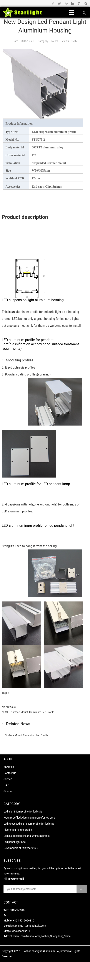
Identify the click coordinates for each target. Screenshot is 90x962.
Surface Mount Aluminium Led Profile (32, 712)
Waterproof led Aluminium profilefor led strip (29, 817)
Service (7, 779)
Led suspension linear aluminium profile (26, 835)
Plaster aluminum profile (17, 829)
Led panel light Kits (14, 841)
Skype (85, 3)
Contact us (9, 773)
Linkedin (72, 3)
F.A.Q (6, 785)
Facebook (53, 3)
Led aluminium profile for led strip (22, 811)
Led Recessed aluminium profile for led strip (28, 823)
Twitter (59, 3)
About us (8, 767)
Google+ (66, 3)
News (54, 41)
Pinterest (79, 3)
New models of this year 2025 (20, 848)
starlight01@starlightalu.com (29, 925)
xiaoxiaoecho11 (21, 931)
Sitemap (8, 791)
